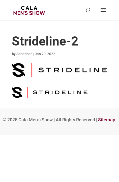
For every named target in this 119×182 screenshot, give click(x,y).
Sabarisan (24, 54)
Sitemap (106, 120)
